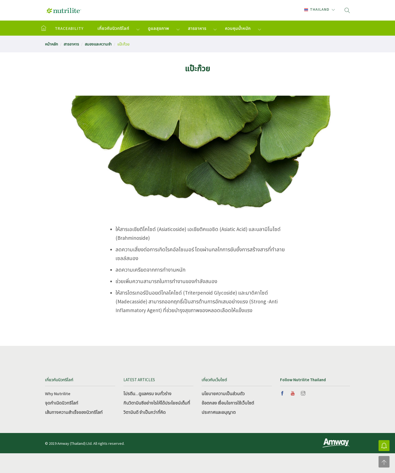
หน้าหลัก (51, 44)
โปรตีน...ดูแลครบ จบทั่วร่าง (147, 393)
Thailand (316, 9)
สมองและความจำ (98, 44)
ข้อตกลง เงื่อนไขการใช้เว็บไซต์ (228, 403)
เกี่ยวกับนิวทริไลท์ (113, 28)
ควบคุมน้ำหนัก (238, 28)
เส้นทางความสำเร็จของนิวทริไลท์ (74, 412)
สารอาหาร (197, 28)
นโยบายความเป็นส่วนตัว (223, 393)
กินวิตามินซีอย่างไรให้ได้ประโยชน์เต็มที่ (156, 403)
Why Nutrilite (57, 393)
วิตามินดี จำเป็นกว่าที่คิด (144, 412)
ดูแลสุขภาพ (158, 28)
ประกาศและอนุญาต (219, 412)
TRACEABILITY (69, 28)
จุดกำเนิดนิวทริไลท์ (61, 403)
